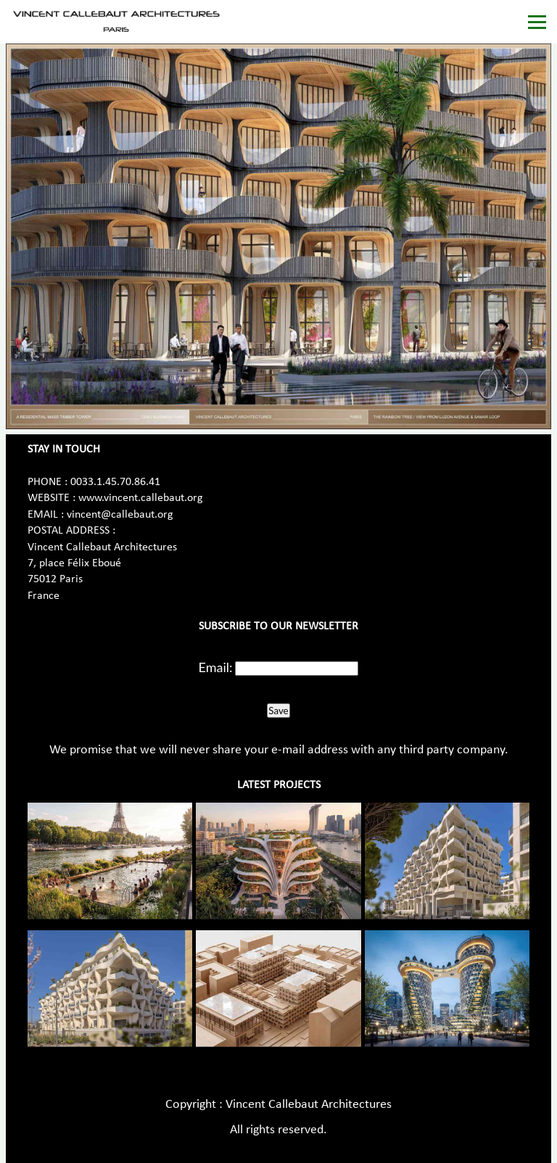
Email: (216, 667)
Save (278, 710)
